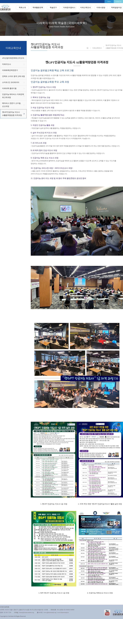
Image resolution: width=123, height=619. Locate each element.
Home (109, 1)
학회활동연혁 (38, 7)
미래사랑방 (101, 7)
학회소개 (22, 7)
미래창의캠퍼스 (69, 7)
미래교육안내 (85, 7)
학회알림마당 (116, 7)
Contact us (118, 1)
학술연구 (53, 7)
